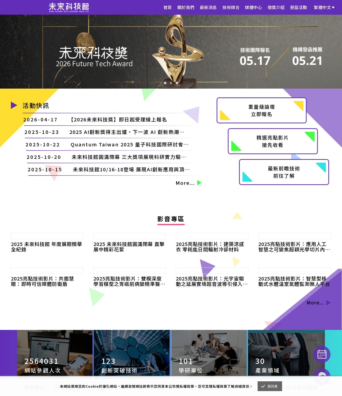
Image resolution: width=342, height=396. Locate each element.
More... (189, 182)
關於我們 (185, 7)
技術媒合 (230, 7)
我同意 (272, 386)
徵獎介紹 (276, 7)
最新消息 (208, 7)
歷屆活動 (298, 7)
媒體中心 (253, 7)
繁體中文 (322, 7)
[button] (165, 83)
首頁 (167, 7)
